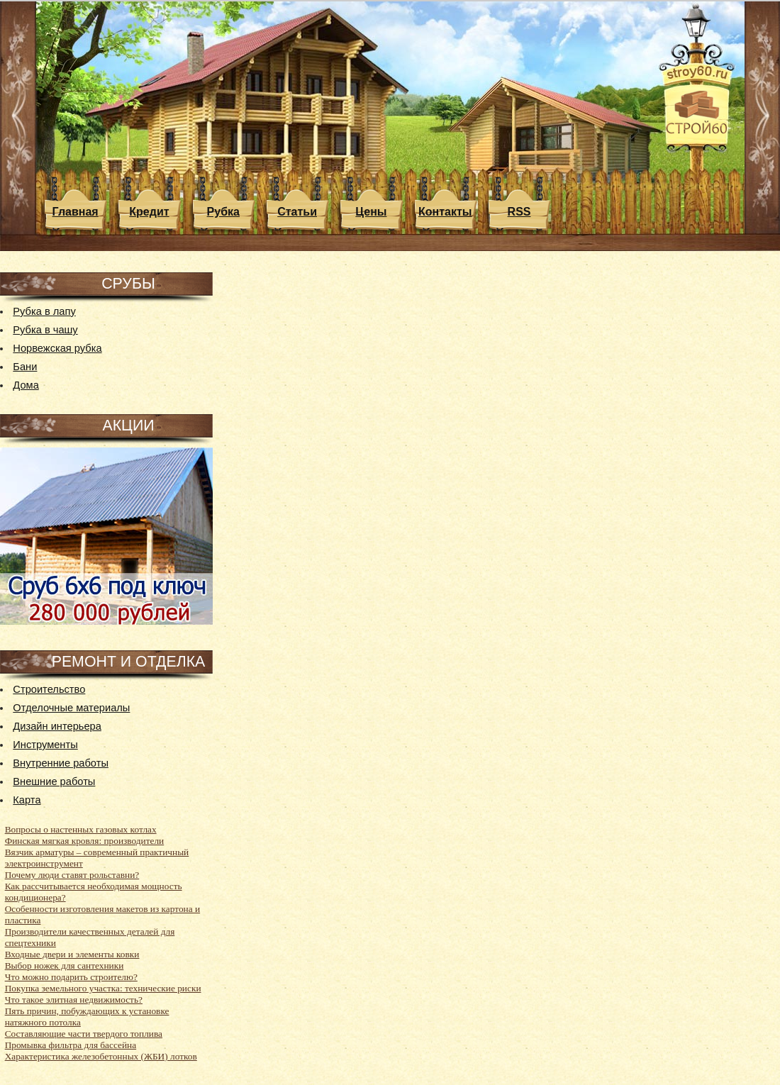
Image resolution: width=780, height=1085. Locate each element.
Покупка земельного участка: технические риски (103, 988)
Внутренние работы (60, 763)
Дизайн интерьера (57, 726)
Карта (26, 800)
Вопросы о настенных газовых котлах (81, 829)
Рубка (223, 212)
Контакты (445, 212)
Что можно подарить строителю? (71, 977)
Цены (370, 212)
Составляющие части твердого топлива (83, 1033)
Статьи (297, 212)
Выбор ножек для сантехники (64, 965)
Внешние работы (54, 781)
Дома (25, 385)
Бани (25, 366)
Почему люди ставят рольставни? (72, 874)
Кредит (149, 212)
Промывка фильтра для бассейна (70, 1045)
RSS (519, 212)
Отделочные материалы (71, 707)
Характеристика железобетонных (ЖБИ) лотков (101, 1056)
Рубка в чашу (45, 329)
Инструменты (45, 744)
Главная (75, 212)
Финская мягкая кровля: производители (85, 840)
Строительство (49, 689)
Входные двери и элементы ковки (72, 954)
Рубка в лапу (44, 311)
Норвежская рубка (57, 348)
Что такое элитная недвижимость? (74, 999)
